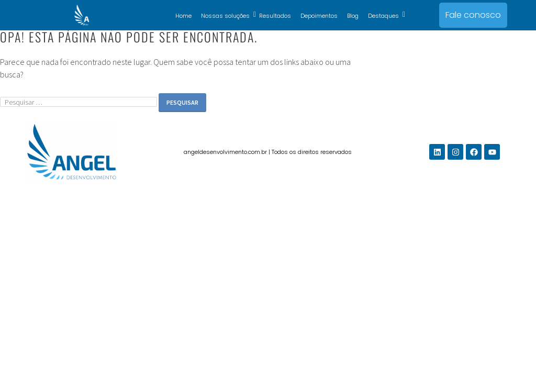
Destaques (385, 15)
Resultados (275, 16)
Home (183, 16)
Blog (353, 16)
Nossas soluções (227, 15)
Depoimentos (319, 16)
